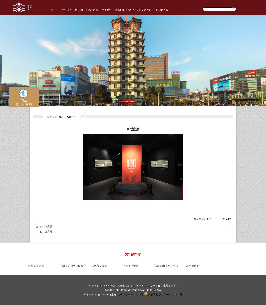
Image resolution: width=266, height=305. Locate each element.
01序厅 (49, 231)
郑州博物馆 (192, 265)
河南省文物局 (36, 265)
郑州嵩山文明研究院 (166, 265)
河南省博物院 (131, 265)
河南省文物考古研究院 (73, 265)
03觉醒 (49, 226)
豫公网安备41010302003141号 (163, 294)
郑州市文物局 (99, 265)
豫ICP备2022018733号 (131, 294)
